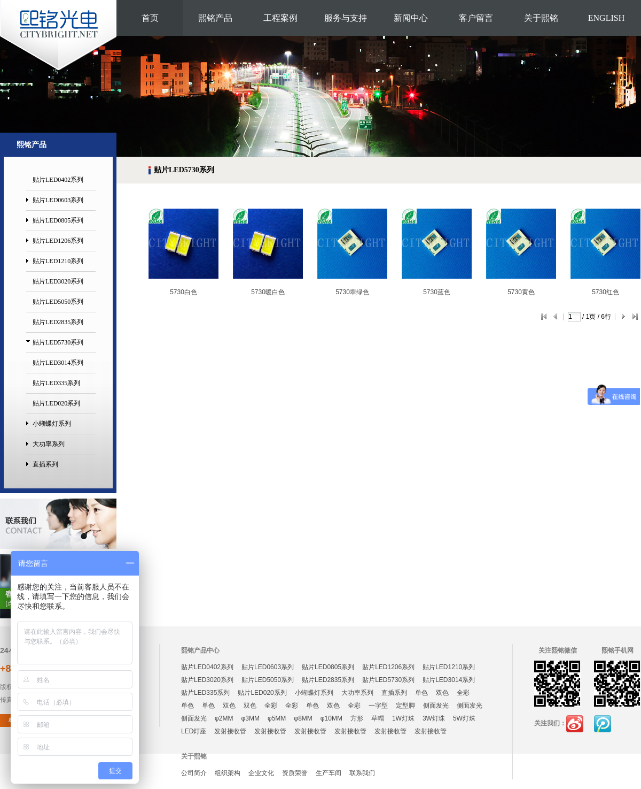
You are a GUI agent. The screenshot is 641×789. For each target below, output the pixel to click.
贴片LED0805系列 (58, 220)
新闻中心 (411, 17)
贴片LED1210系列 (58, 261)
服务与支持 (345, 17)
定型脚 (405, 705)
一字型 (378, 705)
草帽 (377, 718)
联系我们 (362, 773)
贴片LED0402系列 (58, 179)
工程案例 (280, 17)
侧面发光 (436, 705)
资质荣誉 (295, 773)
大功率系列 (49, 444)
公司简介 (194, 773)
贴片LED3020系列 (58, 281)
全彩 (463, 692)
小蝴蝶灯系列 (52, 423)
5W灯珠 (464, 718)
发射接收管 (230, 731)
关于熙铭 (541, 17)
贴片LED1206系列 (58, 240)
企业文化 (261, 773)
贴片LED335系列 (56, 383)
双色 (442, 692)
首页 (150, 17)
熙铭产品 (215, 17)
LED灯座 (193, 731)
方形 (356, 718)
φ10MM (331, 718)
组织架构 (227, 773)
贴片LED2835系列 (58, 322)
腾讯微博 (602, 723)
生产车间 (328, 773)
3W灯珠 (434, 718)
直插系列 (45, 464)
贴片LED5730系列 (58, 342)
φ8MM (303, 718)
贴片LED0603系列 (58, 200)
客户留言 (476, 17)
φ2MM (224, 718)
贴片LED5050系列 (58, 301)
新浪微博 (574, 723)
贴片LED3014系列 (58, 362)
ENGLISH (606, 17)
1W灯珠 (403, 718)
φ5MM (277, 718)
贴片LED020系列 (56, 403)
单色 (421, 692)
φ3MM (250, 718)
